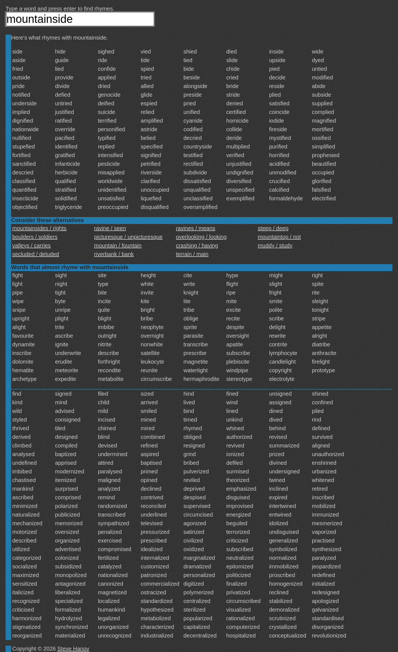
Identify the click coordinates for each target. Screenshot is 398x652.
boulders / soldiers (34, 237)
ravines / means (195, 228)
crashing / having (197, 245)
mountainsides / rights (39, 228)
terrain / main (192, 254)
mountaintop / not (279, 237)
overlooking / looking (201, 237)
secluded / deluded (35, 254)
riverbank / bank (114, 254)
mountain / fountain (118, 245)
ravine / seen (110, 228)
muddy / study (275, 245)
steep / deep (273, 228)
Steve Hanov (73, 649)
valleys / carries (31, 245)
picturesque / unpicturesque (128, 237)
